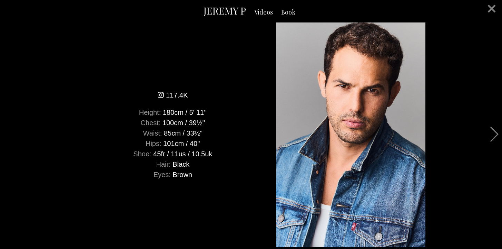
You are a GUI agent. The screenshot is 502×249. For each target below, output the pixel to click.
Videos (263, 12)
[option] (251, 134)
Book (288, 12)
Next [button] (494, 134)
